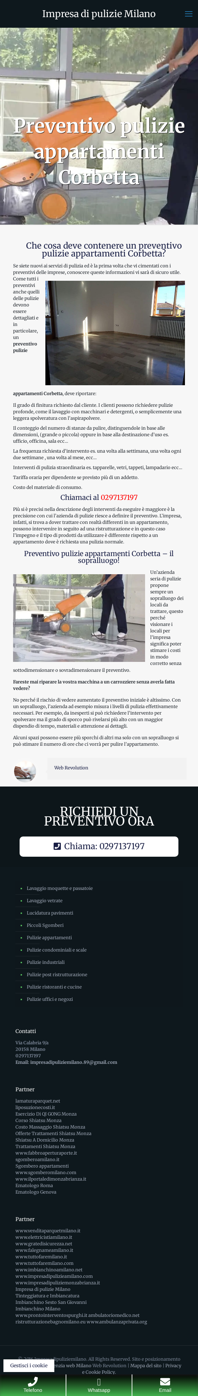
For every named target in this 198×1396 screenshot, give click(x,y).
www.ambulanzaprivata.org (117, 1322)
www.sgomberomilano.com (45, 1172)
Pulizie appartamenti (49, 938)
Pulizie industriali (46, 962)
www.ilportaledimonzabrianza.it (50, 1179)
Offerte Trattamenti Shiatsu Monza (53, 1133)
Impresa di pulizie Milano (99, 14)
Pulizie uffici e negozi (50, 999)
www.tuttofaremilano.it (41, 1257)
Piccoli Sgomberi (45, 925)
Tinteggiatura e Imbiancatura (47, 1296)
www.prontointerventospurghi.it (51, 1315)
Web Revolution (71, 768)
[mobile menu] (189, 14)
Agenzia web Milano (69, 1366)
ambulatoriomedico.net (114, 1315)
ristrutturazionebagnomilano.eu (50, 1322)
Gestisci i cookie (28, 1365)
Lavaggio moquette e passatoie (60, 888)
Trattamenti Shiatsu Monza (45, 1146)
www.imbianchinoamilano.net (48, 1270)
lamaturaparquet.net (37, 1101)
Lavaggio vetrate (45, 901)
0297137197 (119, 497)
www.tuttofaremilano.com (44, 1263)
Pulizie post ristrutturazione (57, 975)
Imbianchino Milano (37, 1309)
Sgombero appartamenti (42, 1166)
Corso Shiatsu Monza (38, 1120)
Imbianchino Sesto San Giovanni (51, 1302)
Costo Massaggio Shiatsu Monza (50, 1127)
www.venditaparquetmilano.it (47, 1231)
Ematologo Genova (35, 1192)
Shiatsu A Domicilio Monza (44, 1140)
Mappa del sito (146, 1366)
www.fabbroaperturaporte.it (46, 1153)
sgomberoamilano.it (37, 1159)
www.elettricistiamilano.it (43, 1237)
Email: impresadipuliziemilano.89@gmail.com (66, 1062)
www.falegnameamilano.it (44, 1250)
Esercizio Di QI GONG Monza (46, 1114)
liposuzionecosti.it (35, 1107)
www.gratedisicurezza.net (43, 1244)
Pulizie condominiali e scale (57, 950)
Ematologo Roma (34, 1186)
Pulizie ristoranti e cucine (54, 987)
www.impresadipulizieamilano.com (54, 1276)
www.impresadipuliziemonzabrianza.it (57, 1283)
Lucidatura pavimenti (50, 913)
